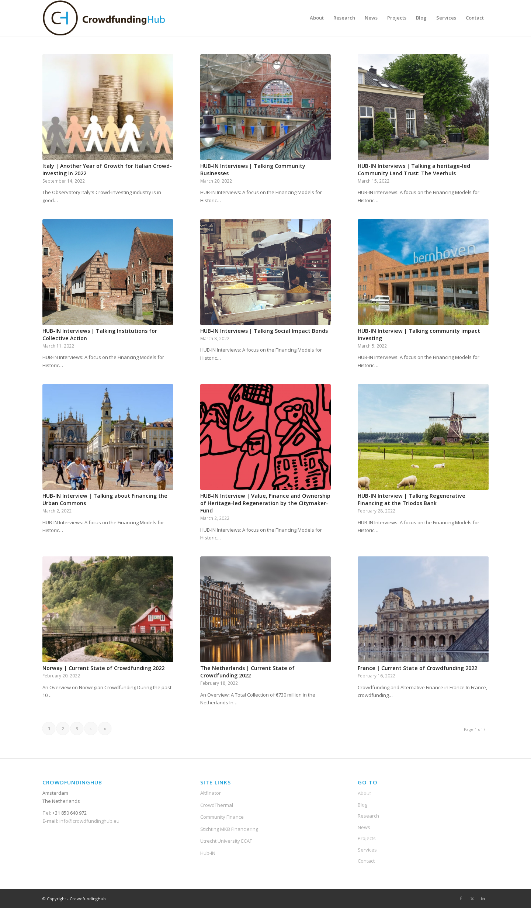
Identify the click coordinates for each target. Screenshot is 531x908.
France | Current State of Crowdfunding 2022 (417, 667)
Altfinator (210, 793)
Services (367, 849)
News (364, 827)
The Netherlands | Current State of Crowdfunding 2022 (247, 671)
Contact (366, 860)
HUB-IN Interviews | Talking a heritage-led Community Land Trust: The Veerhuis (414, 169)
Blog (362, 804)
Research (368, 815)
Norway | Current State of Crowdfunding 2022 (103, 667)
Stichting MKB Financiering (229, 829)
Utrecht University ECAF (226, 841)
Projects (367, 838)
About (364, 793)
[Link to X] (472, 898)
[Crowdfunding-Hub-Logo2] (105, 18)
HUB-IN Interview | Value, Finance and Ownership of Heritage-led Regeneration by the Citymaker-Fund (265, 503)
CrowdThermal (216, 805)
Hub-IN (207, 853)
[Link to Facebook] (460, 898)
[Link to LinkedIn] (483, 898)
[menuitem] (317, 18)
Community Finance (222, 817)
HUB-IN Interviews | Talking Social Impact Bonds (264, 330)
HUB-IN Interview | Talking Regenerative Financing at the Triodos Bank (411, 499)
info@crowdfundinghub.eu (88, 821)
